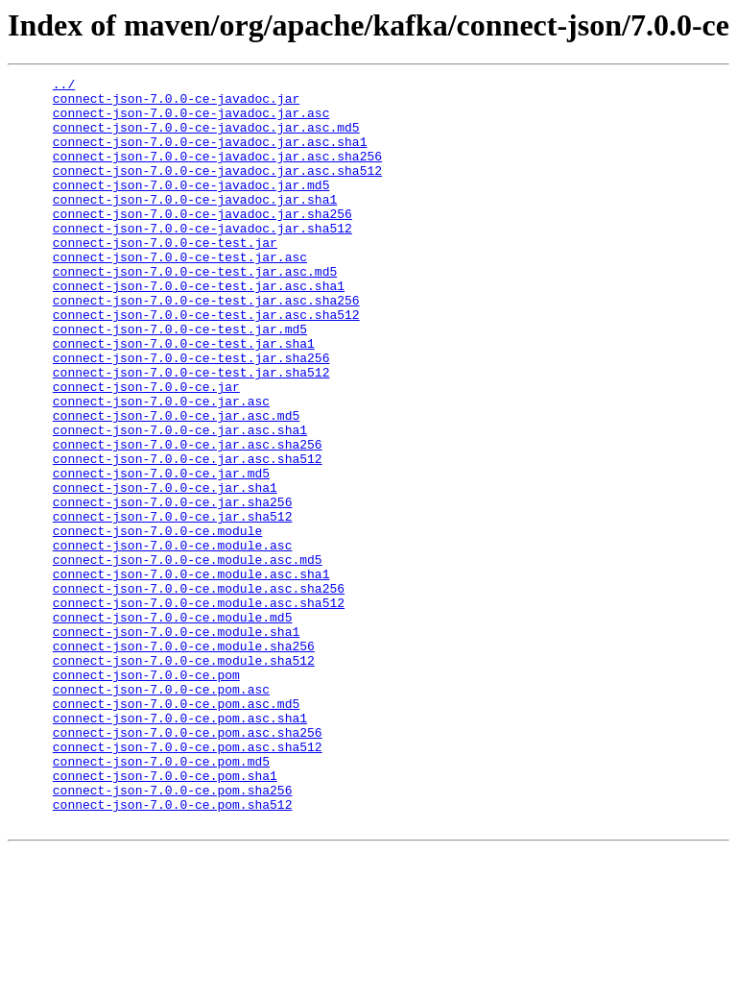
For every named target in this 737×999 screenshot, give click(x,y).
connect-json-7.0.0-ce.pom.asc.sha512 (187, 881)
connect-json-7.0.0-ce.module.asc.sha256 (199, 691)
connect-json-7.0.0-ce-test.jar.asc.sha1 (199, 328)
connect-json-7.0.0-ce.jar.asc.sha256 (187, 518)
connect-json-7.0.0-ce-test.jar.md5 (180, 380)
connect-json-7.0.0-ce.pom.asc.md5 (176, 830)
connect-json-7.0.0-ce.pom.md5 (161, 899)
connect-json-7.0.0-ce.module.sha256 (184, 760)
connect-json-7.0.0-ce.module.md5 (173, 726)
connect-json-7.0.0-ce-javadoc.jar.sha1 (195, 224)
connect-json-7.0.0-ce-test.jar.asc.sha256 (206, 345)
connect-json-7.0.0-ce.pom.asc (161, 812)
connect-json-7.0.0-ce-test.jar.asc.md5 (195, 311)
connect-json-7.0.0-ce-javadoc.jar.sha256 (202, 242)
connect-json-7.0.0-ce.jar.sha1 (165, 570)
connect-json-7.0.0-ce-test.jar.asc (180, 294)
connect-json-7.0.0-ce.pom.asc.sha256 (187, 864)
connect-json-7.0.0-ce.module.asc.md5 (187, 657)
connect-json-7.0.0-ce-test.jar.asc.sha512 (206, 363)
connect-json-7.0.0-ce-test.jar (165, 276)
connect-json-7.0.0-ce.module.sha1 (176, 743)
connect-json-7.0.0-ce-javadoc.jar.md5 (191, 207)
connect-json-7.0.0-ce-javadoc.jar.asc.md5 (206, 138)
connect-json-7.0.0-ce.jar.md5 (161, 553)
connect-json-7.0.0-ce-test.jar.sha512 (191, 432)
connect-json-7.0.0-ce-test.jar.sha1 (184, 397)
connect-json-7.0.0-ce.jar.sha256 (173, 588)
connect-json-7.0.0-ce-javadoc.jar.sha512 (202, 259)
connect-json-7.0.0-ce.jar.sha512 (173, 605)
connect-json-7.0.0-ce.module (157, 622)
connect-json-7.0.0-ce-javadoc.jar (176, 103)
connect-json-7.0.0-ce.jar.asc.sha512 (187, 536)
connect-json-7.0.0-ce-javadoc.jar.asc (191, 121)
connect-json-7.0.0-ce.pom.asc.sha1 (180, 847)
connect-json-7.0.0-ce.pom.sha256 (173, 933)
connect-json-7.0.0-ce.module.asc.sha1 (191, 674)
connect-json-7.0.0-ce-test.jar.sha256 (191, 415)
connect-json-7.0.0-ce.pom (146, 795)
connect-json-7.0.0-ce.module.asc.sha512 (199, 709)
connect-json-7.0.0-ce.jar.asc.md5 (176, 484)
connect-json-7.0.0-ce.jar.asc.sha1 (180, 501)
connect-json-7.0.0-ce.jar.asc (161, 466)
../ (64, 86)
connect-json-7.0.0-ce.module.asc (173, 639)
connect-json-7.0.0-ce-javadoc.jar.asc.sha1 (210, 155)
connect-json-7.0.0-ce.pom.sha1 (165, 916)
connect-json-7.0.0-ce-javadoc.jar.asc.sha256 (217, 173)
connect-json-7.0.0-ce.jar (146, 449)
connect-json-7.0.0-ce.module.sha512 (184, 778)
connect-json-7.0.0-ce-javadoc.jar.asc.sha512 (217, 190)
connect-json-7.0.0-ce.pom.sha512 (173, 951)
